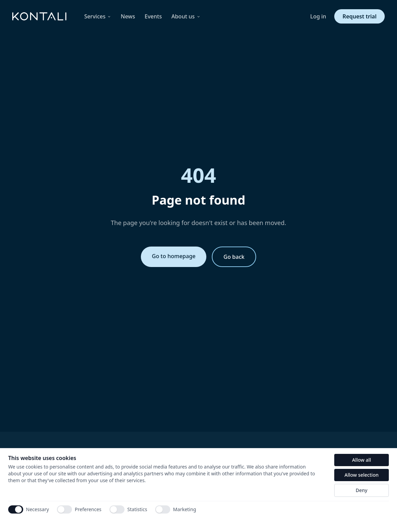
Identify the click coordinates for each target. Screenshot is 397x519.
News (128, 16)
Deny (361, 490)
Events (153, 16)
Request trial (359, 16)
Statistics (128, 509)
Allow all (361, 460)
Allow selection (361, 475)
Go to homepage (173, 256)
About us (185, 16)
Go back (233, 257)
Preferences (79, 509)
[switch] (64, 509)
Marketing (175, 509)
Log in (318, 16)
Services (97, 16)
